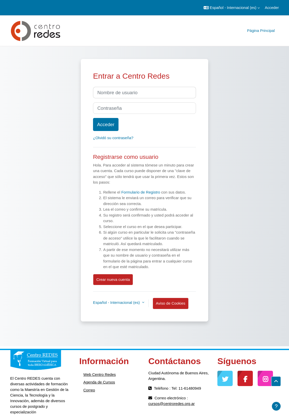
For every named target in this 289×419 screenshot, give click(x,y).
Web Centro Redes (99, 374)
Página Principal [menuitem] (261, 30)
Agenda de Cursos (99, 382)
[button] (232, 7)
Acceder (272, 7)
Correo (89, 390)
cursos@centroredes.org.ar (171, 403)
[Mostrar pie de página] (276, 406)
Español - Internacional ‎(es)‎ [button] (117, 302)
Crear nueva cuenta (113, 279)
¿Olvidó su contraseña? (113, 138)
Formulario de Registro (140, 192)
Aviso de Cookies (170, 303)
